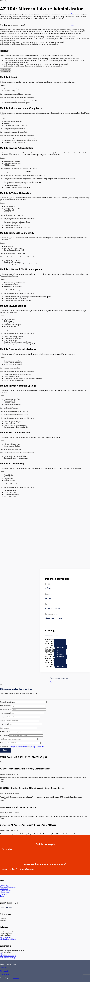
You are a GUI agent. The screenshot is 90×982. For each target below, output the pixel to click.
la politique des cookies (36, 747)
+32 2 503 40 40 (5, 937)
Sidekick (16, 978)
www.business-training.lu (8, 957)
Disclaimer (3, 967)
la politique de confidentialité (17, 747)
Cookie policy (4, 974)
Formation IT (4, 885)
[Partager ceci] (51, 682)
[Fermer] (73, 2)
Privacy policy (4, 971)
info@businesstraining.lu (8, 956)
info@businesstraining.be (8, 939)
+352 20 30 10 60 (5, 954)
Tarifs (2, 896)
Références (3, 894)
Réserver (60, 647)
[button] (71, 13)
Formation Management (7, 887)
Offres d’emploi (5, 892)
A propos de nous (5, 890)
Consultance (4, 889)
